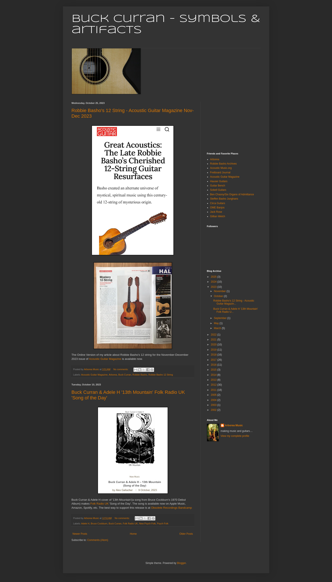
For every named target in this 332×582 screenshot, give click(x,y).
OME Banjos (217, 207)
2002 (214, 409)
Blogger (181, 563)
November (220, 291)
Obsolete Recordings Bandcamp (171, 507)
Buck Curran (124, 374)
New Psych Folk (147, 523)
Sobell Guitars (218, 189)
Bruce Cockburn (99, 523)
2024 (214, 281)
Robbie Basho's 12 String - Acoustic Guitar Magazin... (233, 302)
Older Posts (186, 533)
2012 (214, 384)
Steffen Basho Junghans (224, 198)
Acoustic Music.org (221, 167)
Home (133, 533)
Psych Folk (162, 523)
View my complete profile (235, 435)
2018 (214, 354)
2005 (214, 394)
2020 (214, 344)
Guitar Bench (217, 185)
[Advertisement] (228, 123)
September (220, 318)
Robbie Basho (140, 374)
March (218, 328)
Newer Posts (80, 533)
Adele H (85, 523)
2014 (214, 374)
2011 (214, 389)
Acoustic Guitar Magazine (105, 358)
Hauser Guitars (219, 181)
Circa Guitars (217, 203)
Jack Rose (216, 211)
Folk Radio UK (99, 503)
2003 (214, 404)
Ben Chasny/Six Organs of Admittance (232, 194)
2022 (214, 334)
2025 (214, 276)
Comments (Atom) (97, 540)
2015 (214, 369)
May (216, 323)
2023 (214, 286)
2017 (214, 359)
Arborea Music (234, 425)
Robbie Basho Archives (223, 163)
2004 (214, 400)
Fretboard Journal (220, 172)
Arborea (113, 374)
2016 (214, 364)
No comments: (121, 369)
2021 (214, 339)
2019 (214, 349)
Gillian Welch (217, 216)
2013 (214, 379)
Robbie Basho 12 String (160, 374)
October (219, 296)
